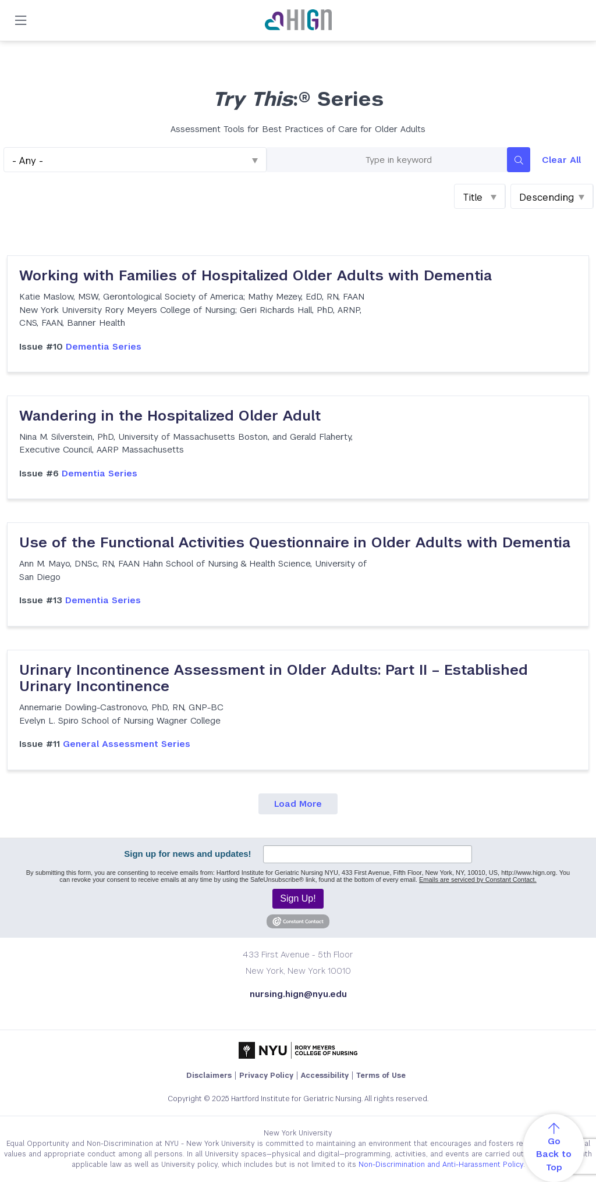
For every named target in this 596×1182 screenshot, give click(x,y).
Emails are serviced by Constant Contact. (478, 879)
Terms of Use (381, 1075)
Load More (298, 803)
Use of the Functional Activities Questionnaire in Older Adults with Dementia (294, 542)
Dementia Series (80, 346)
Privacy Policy (266, 1075)
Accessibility (325, 1075)
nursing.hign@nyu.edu (298, 993)
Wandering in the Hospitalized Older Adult (170, 416)
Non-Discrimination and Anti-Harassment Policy (441, 1164)
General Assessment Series (104, 743)
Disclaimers (209, 1075)
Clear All (561, 159)
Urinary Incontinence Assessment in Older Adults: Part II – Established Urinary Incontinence (273, 678)
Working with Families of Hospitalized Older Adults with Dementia (255, 275)
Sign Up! (297, 898)
